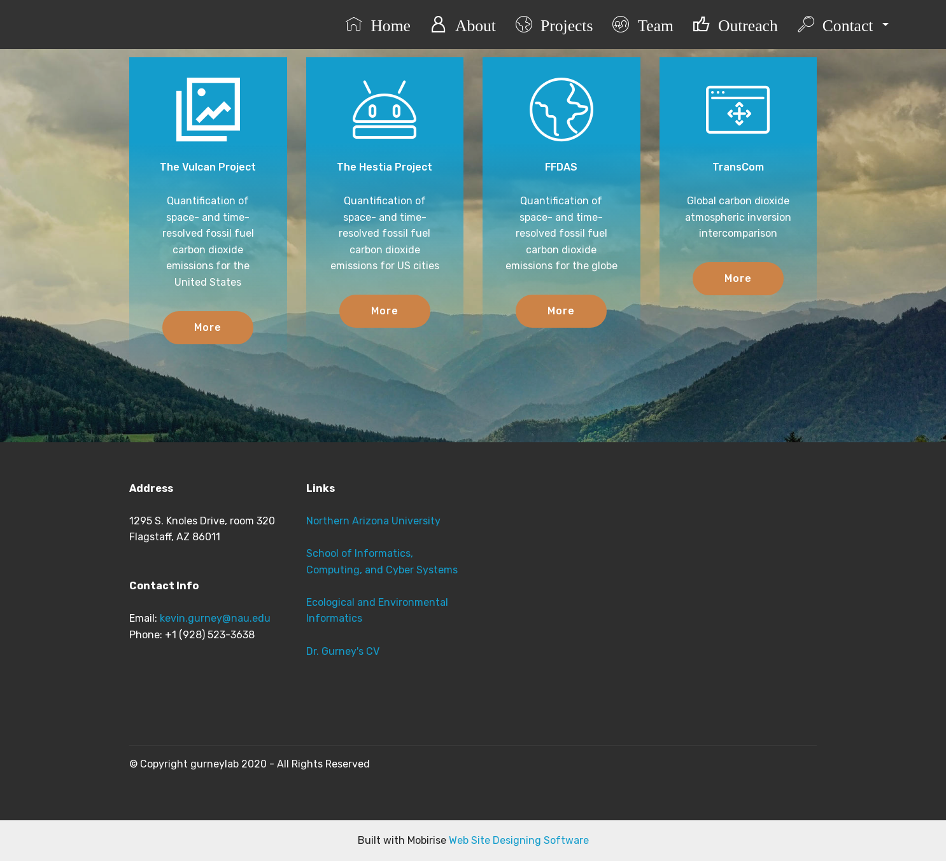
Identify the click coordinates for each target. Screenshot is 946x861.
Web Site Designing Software (519, 840)
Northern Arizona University (373, 521)
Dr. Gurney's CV (342, 651)
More (208, 327)
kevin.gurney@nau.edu (215, 618)
